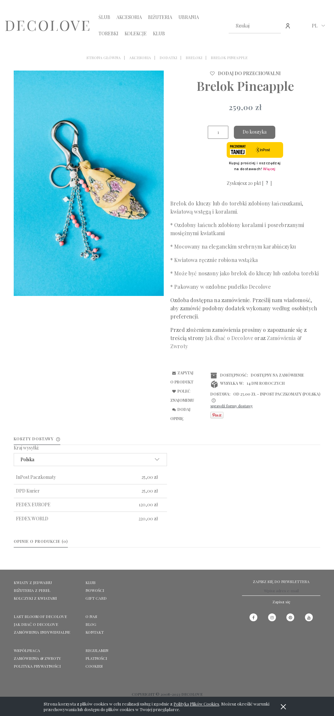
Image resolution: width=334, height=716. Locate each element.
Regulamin (96, 650)
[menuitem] (104, 17)
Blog (90, 624)
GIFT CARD (96, 598)
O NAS (91, 616)
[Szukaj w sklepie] (248, 26)
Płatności (96, 658)
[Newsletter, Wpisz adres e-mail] (281, 591)
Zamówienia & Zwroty (37, 658)
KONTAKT (94, 632)
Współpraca (27, 650)
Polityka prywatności (37, 666)
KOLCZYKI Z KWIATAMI (35, 598)
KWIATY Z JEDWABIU (33, 582)
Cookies (94, 666)
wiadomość (297, 300)
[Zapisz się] (281, 602)
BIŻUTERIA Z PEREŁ (32, 590)
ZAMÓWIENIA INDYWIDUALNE (42, 632)
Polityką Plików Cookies (196, 704)
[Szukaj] (273, 25)
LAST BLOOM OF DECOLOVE (40, 616)
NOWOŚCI (94, 590)
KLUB (90, 582)
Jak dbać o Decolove (36, 624)
